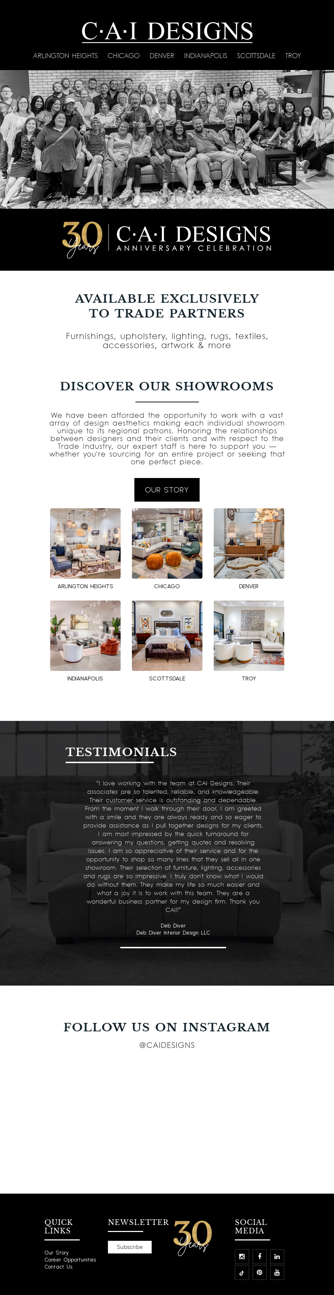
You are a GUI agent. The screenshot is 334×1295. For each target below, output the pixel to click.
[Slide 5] (163, 199)
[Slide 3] (146, 199)
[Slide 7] (180, 199)
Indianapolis (207, 55)
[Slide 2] (137, 199)
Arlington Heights (67, 55)
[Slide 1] (129, 199)
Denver (163, 55)
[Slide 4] (154, 199)
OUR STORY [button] (167, 490)
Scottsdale (257, 55)
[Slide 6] (171, 199)
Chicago (125, 55)
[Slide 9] (197, 199)
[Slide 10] (205, 199)
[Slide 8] (188, 199)
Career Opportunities (70, 1260)
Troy (293, 55)
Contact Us (58, 1267)
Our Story (56, 1253)
